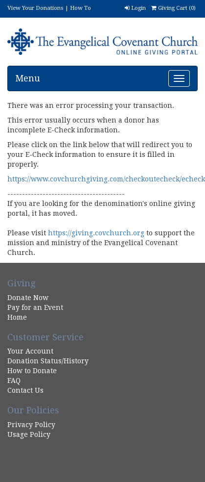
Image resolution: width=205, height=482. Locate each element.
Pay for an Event (35, 307)
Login (135, 7)
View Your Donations (35, 7)
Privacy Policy (31, 425)
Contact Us (25, 390)
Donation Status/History (48, 361)
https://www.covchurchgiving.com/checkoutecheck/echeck (106, 179)
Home (17, 317)
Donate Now (27, 298)
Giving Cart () (173, 7)
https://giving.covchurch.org (96, 233)
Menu (27, 78)
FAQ (14, 380)
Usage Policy (28, 434)
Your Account (30, 351)
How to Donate (32, 371)
